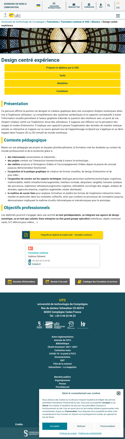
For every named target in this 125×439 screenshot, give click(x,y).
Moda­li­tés (62, 83)
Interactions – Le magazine (62, 367)
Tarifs (62, 75)
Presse (62, 383)
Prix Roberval (62, 387)
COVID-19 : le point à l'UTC (62, 353)
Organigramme (62, 380)
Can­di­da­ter (62, 91)
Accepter (54, 426)
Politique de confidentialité (89, 433)
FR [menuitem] (118, 3)
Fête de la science (62, 363)
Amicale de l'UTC (62, 340)
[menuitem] (118, 3)
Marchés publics (62, 377)
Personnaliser (107, 426)
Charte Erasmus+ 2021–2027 (62, 347)
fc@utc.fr (36, 264)
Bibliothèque (62, 343)
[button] (118, 393)
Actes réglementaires (63, 337)
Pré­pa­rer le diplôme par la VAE (62, 67)
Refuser (81, 426)
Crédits (19, 424)
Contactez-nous (62, 350)
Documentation (62, 357)
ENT (62, 360)
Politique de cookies (68, 433)
